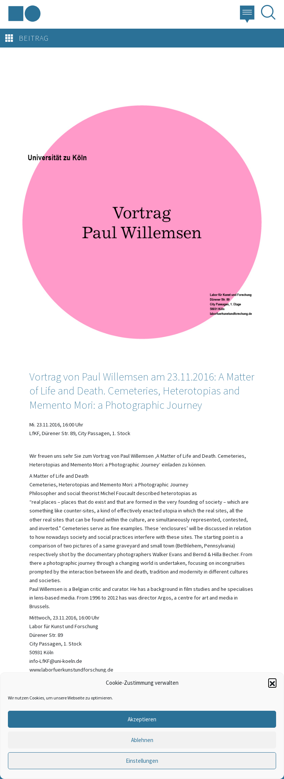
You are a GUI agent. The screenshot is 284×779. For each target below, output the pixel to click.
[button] (272, 682)
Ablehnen (142, 740)
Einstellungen (142, 760)
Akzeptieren (142, 719)
